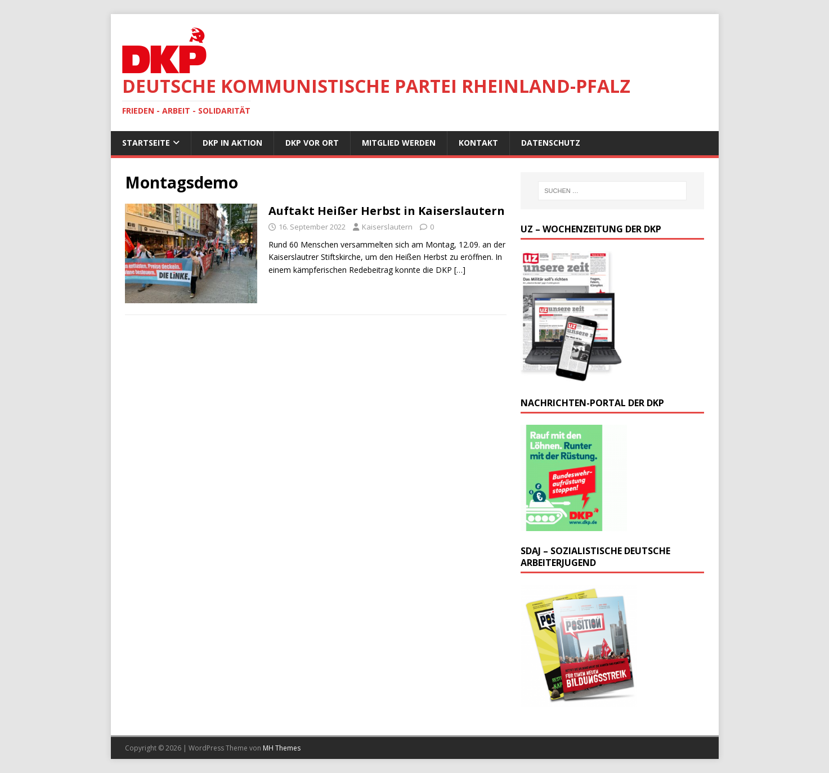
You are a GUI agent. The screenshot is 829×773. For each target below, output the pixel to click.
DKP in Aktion (232, 142)
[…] (459, 269)
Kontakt (478, 142)
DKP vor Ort (312, 142)
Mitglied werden (399, 142)
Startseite (146, 142)
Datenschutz (550, 142)
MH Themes (282, 748)
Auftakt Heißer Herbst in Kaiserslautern (386, 210)
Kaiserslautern (387, 227)
